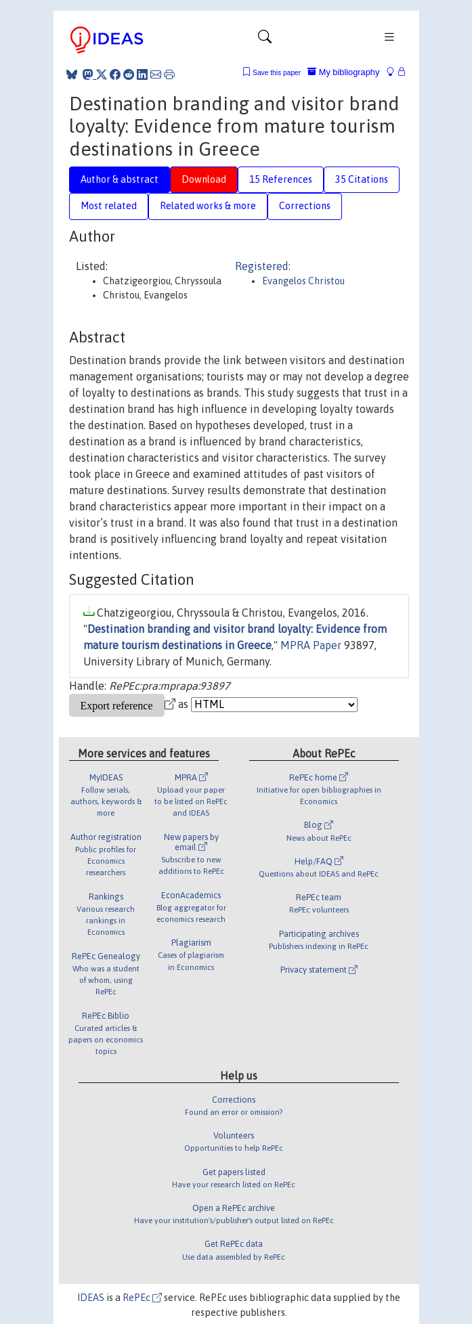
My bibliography (343, 72)
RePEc (142, 1297)
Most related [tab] (109, 205)
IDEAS (90, 1297)
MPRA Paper (310, 645)
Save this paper (277, 72)
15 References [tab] (280, 179)
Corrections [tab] (304, 205)
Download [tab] (203, 179)
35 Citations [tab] (361, 179)
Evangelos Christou (303, 280)
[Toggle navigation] (265, 39)
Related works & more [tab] (208, 205)
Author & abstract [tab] (119, 179)
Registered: (263, 266)
